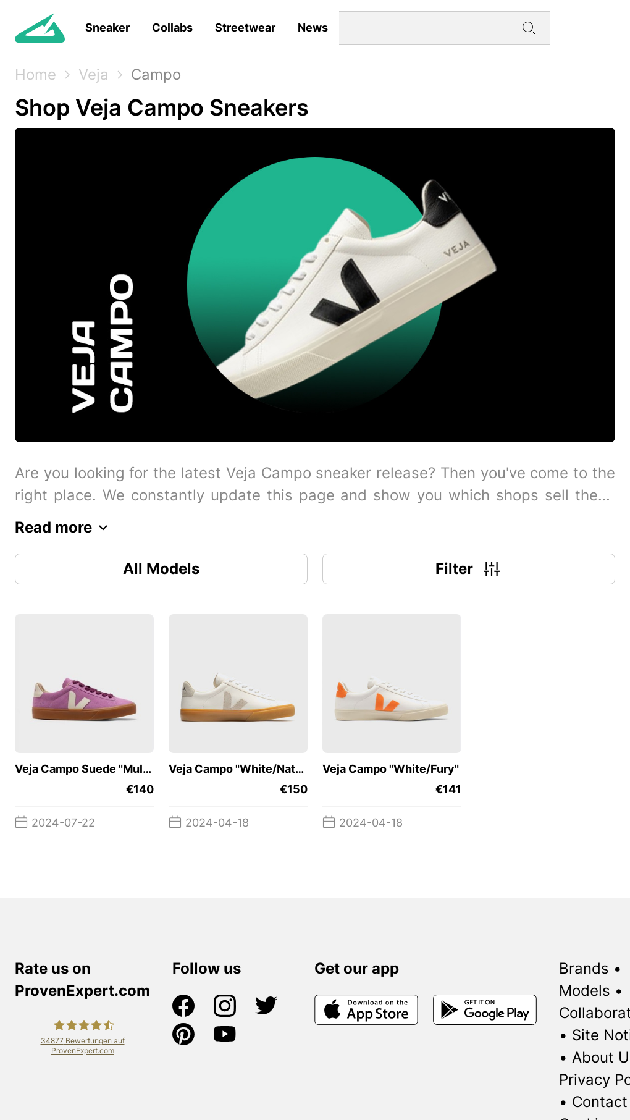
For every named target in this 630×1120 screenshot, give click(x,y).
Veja (93, 74)
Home (35, 74)
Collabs (172, 27)
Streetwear (245, 27)
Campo (156, 74)
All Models (161, 569)
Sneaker (107, 27)
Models (584, 991)
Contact (600, 1102)
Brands (584, 968)
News (313, 27)
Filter (469, 569)
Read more (64, 527)
